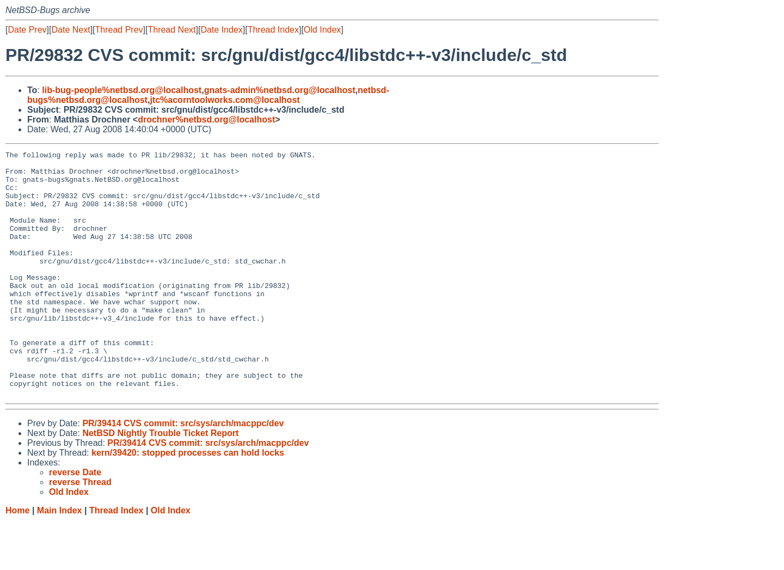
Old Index (322, 29)
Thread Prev (119, 29)
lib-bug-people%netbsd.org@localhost (121, 90)
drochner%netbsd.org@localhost (206, 119)
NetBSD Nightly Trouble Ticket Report (160, 482)
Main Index (59, 559)
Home (17, 559)
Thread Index (273, 29)
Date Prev (27, 29)
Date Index (221, 29)
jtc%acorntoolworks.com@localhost (224, 100)
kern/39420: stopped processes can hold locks (187, 501)
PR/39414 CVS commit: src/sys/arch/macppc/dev (183, 472)
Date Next (70, 29)
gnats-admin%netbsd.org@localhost (280, 90)
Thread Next (171, 29)
